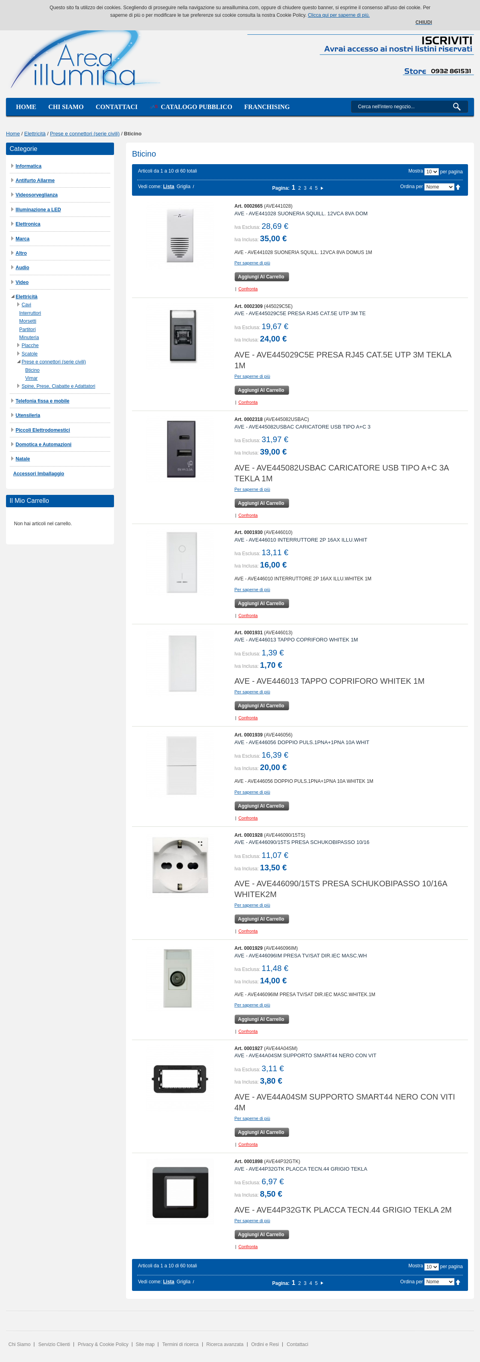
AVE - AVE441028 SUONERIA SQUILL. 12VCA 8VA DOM (301, 213)
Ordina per (411, 186)
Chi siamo (66, 106)
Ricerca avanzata (225, 1344)
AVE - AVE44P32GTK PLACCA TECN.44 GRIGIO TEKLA (300, 1169)
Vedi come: (150, 186)
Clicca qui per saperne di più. (339, 15)
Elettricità (35, 134)
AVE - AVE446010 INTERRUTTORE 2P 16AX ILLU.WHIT (300, 540)
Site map (145, 1344)
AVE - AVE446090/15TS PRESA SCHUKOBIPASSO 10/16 (301, 842)
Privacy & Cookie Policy (103, 1344)
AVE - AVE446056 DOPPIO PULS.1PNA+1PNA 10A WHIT (301, 742)
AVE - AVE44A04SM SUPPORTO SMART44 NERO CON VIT (305, 1055)
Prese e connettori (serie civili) (85, 134)
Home (26, 106)
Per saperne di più (252, 262)
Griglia (183, 186)
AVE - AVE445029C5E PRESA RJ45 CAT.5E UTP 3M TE (300, 313)
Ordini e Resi (265, 1344)
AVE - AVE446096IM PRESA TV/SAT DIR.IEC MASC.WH (300, 956)
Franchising (267, 106)
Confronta (248, 288)
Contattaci (117, 106)
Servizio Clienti (54, 1344)
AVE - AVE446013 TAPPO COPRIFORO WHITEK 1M (296, 640)
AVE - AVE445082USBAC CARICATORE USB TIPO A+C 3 (302, 427)
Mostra (415, 171)
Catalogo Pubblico (191, 106)
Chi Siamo (19, 1344)
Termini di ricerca (180, 1344)
